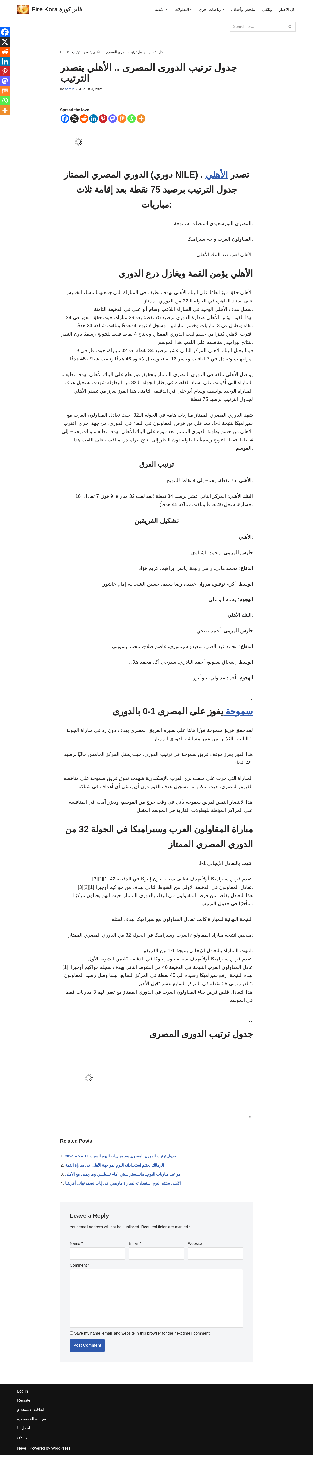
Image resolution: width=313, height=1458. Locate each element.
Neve (21, 1452)
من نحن (23, 1440)
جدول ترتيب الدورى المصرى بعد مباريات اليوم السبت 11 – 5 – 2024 (121, 1159)
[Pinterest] (103, 118)
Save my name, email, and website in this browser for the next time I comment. (142, 1337)
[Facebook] (65, 118)
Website (195, 1247)
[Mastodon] (112, 118)
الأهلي (216, 175)
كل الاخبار (287, 9)
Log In (22, 1395)
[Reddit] (84, 118)
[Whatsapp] (131, 118)
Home (64, 52)
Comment (79, 1268)
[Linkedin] (93, 118)
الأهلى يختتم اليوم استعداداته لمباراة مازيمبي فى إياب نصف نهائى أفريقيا (123, 1187)
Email (135, 1247)
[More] (141, 118)
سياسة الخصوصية (31, 1422)
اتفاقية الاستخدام (30, 1413)
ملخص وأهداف (243, 9)
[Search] (257, 27)
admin (69, 89)
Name (76, 1247)
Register (24, 1404)
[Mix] (122, 118)
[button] (167, 9)
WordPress (60, 1452)
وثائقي (267, 9)
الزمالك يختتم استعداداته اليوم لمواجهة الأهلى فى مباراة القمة (114, 1169)
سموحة (238, 713)
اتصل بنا (23, 1431)
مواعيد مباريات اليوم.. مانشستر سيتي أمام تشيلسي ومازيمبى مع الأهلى (123, 1178)
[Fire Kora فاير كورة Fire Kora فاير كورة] (49, 9)
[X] (74, 118)
